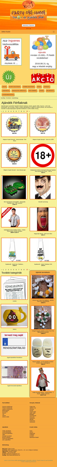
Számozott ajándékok (7, 438)
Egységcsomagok (34, 437)
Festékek (32, 434)
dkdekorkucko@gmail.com (11, 453)
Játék (3, 434)
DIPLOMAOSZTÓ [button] (50, 90)
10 (27, 111)
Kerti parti (32, 416)
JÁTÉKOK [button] (41, 90)
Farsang (32, 409)
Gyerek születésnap (7, 406)
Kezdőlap (3, 98)
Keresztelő (5, 411)
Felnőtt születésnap (7, 407)
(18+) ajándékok (6, 439)
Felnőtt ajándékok (6, 432)
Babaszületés (5, 410)
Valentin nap (33, 407)
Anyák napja (33, 411)
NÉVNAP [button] (39, 86)
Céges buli (32, 406)
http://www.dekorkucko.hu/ (11, 455)
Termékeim (8, 98)
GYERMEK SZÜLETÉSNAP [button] (28, 86)
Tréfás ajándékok (6, 430)
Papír (31, 430)
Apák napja (32, 413)
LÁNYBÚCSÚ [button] (46, 86)
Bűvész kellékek (6, 437)
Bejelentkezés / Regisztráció (28, 25)
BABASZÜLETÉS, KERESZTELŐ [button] (19, 90)
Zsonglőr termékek (7, 436)
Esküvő (4, 413)
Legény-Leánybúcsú (7, 409)
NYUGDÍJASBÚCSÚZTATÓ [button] (8, 94)
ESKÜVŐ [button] (4, 86)
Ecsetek (32, 436)
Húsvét (31, 410)
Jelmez (4, 415)
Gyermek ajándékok (7, 433)
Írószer (31, 432)
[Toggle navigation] (54, 31)
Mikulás (32, 419)
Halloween (32, 418)
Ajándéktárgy (15, 98)
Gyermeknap (33, 415)
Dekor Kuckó (6, 32)
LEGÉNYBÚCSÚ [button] (5, 90)
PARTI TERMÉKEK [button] (32, 90)
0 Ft (28, 28)
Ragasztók (32, 433)
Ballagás (32, 414)
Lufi (3, 414)
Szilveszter (32, 422)
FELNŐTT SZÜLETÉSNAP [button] (14, 86)
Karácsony (32, 420)
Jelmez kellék (5, 416)
